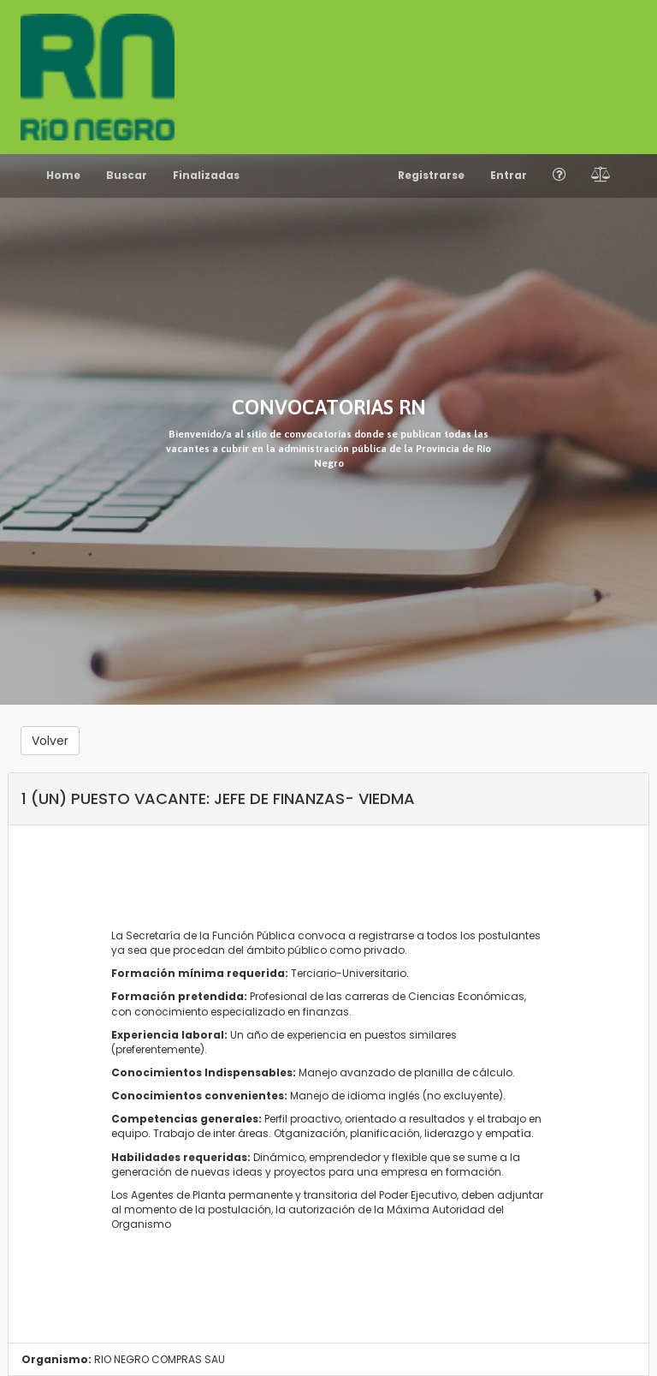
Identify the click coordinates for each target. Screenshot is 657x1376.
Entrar (508, 175)
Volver (50, 740)
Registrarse (431, 175)
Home (63, 175)
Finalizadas (206, 175)
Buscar (126, 175)
